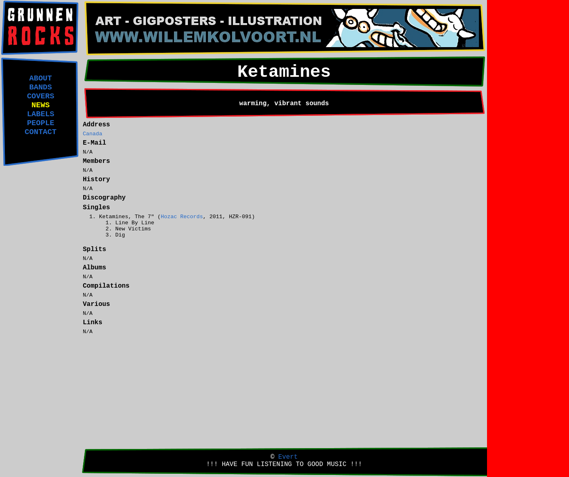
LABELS (40, 114)
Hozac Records (182, 217)
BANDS (40, 87)
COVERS (40, 96)
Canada (92, 134)
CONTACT (40, 132)
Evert (288, 457)
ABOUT (40, 78)
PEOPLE (40, 123)
